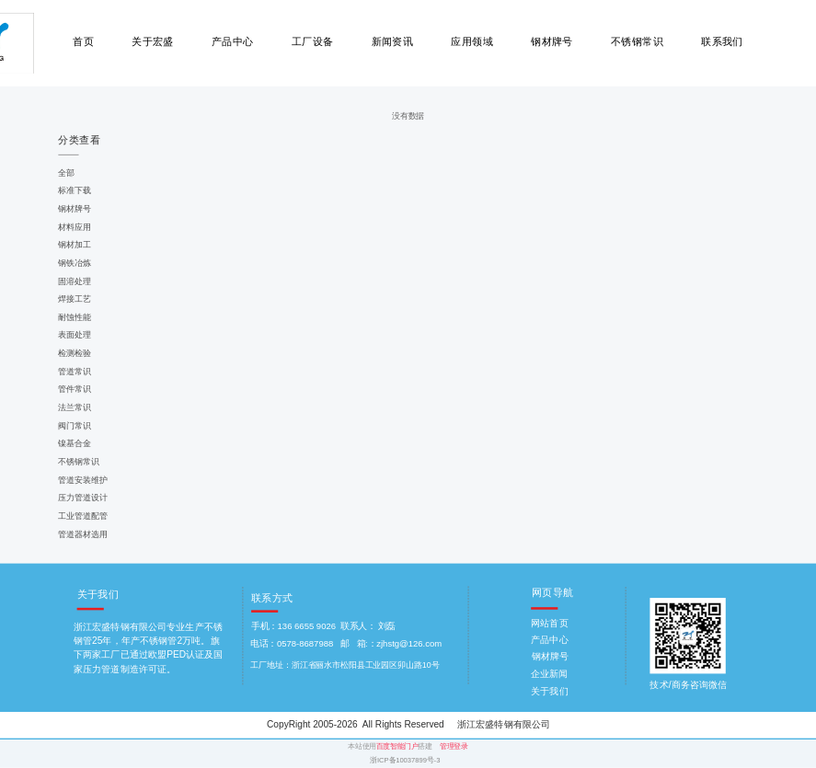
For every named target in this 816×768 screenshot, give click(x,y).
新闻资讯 (393, 42)
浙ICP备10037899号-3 (405, 760)
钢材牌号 (552, 42)
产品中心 (233, 42)
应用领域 (472, 42)
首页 (83, 42)
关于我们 (550, 691)
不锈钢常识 (637, 42)
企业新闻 (550, 674)
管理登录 (453, 746)
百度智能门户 (397, 746)
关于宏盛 (153, 42)
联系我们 (722, 42)
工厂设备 (313, 42)
